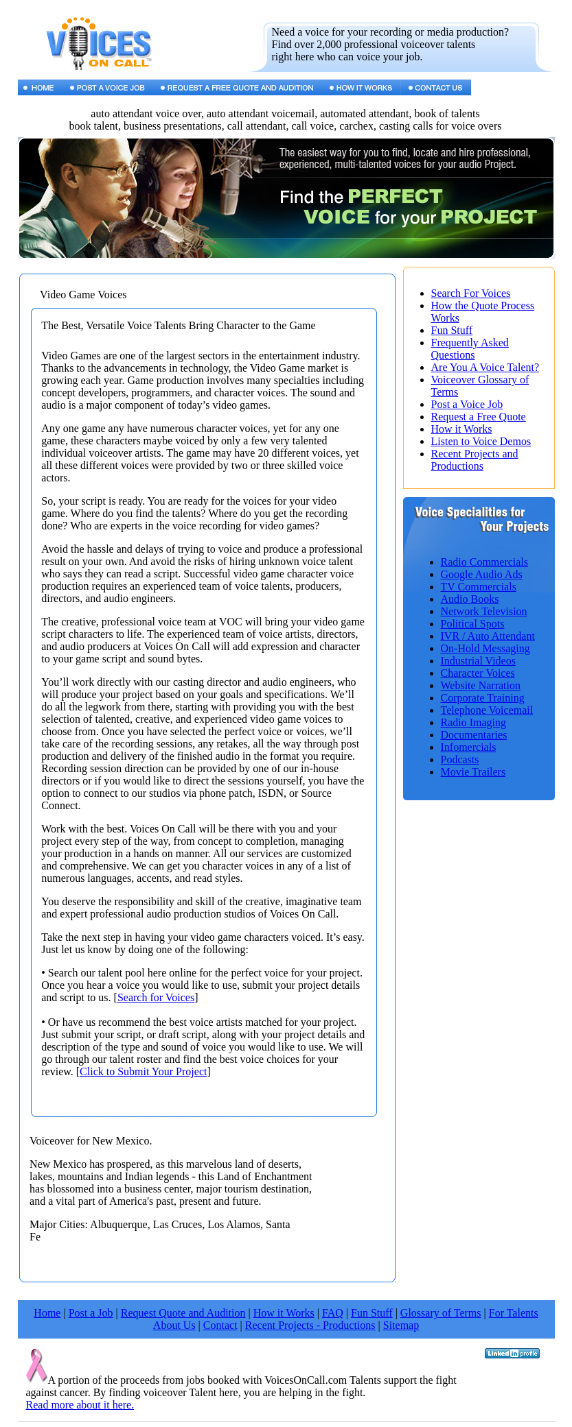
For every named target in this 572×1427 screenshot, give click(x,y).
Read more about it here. (80, 1405)
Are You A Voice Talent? (485, 367)
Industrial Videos (478, 661)
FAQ (332, 1313)
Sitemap (401, 1325)
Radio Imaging (474, 722)
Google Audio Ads (482, 574)
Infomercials (468, 747)
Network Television (484, 611)
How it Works (461, 429)
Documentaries (474, 735)
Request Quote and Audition (183, 1313)
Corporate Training (483, 698)
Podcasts (460, 759)
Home (47, 1313)
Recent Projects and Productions (474, 460)
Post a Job (91, 1313)
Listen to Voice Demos (481, 441)
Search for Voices (155, 997)
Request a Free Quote (478, 416)
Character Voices (478, 673)
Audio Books (470, 599)
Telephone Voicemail (487, 710)
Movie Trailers (473, 772)
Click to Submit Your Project (143, 1071)
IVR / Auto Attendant (488, 636)
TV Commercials (478, 586)
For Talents (513, 1313)
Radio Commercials (485, 562)
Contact (220, 1325)
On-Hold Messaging (485, 648)
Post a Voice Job (467, 404)
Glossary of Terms (440, 1313)
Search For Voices (471, 293)
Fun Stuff (452, 330)
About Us (174, 1325)
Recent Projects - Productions (310, 1325)
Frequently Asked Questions (470, 349)
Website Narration (480, 685)
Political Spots (473, 623)
